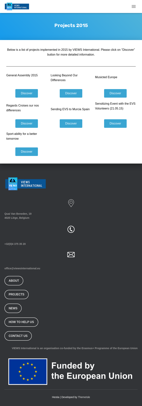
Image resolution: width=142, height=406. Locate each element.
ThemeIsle (84, 397)
